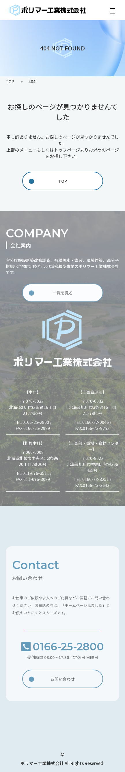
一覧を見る (63, 294)
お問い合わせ (63, 680)
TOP (62, 181)
